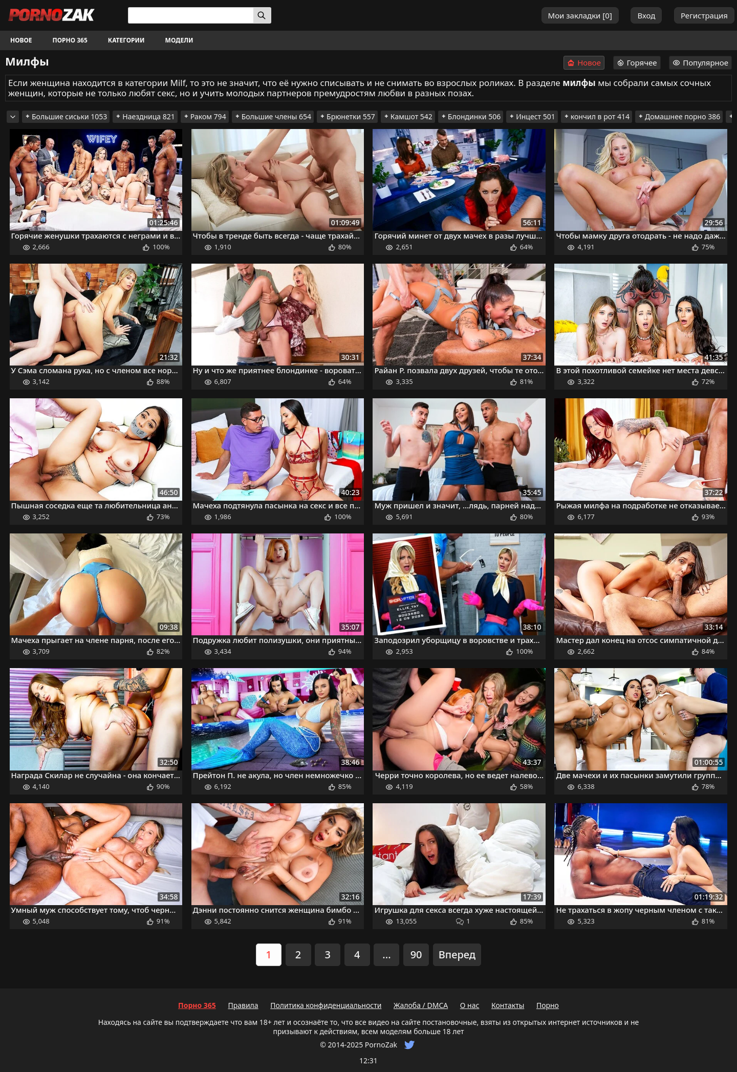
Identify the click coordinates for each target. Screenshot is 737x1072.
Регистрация (704, 15)
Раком (204, 116)
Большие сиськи (66, 116)
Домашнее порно (679, 116)
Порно (547, 1005)
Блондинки (471, 116)
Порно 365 (70, 40)
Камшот (407, 116)
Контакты (507, 1005)
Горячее (637, 62)
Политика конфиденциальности (325, 1005)
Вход (646, 15)
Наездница (145, 116)
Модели (179, 40)
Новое (21, 40)
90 (416, 954)
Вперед (457, 954)
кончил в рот (596, 116)
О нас (470, 1005)
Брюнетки (347, 116)
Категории (126, 40)
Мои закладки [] (580, 15)
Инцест (532, 116)
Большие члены (272, 116)
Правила (243, 1005)
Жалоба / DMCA (421, 1005)
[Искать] (262, 15)
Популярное (700, 62)
